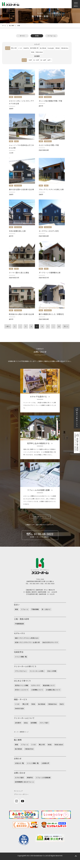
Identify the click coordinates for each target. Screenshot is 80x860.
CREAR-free (64, 48)
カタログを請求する (38, 396)
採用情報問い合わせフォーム (24, 782)
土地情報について (37, 690)
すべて (22, 36)
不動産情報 (35, 609)
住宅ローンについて (21, 690)
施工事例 (11, 25)
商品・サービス (20, 699)
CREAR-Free (52, 704)
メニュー (76, 4)
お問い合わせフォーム (40, 517)
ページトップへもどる (76, 856)
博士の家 (14, 48)
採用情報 (34, 723)
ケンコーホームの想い (37, 671)
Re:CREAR (43, 48)
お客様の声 (45, 763)
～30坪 (30, 60)
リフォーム (51, 36)
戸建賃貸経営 (19, 624)
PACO (62, 704)
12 (59, 326)
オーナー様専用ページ (21, 732)
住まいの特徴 (51, 671)
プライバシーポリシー (21, 794)
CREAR (57, 48)
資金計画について (49, 685)
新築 (18, 25)
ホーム (4, 25)
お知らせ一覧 (19, 763)
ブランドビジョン (21, 671)
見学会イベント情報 (21, 685)
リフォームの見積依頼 (43, 778)
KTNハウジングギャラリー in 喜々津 (27, 642)
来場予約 (30, 778)
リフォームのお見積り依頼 (38, 490)
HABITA (26, 48)
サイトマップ (18, 791)
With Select (39, 52)
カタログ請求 (19, 778)
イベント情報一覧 (21, 657)
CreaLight (51, 48)
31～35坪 (36, 60)
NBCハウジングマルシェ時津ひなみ (26, 638)
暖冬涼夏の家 (34, 48)
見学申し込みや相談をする (38, 443)
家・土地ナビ (46, 609)
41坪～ (50, 60)
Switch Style (19, 708)
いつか (20, 48)
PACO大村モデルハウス (50, 642)
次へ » (66, 326)
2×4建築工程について (53, 690)
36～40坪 (43, 60)
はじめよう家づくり (22, 680)
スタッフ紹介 (44, 723)
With (32, 52)
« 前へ (8, 326)
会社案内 (18, 723)
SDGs (26, 723)
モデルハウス (35, 685)
